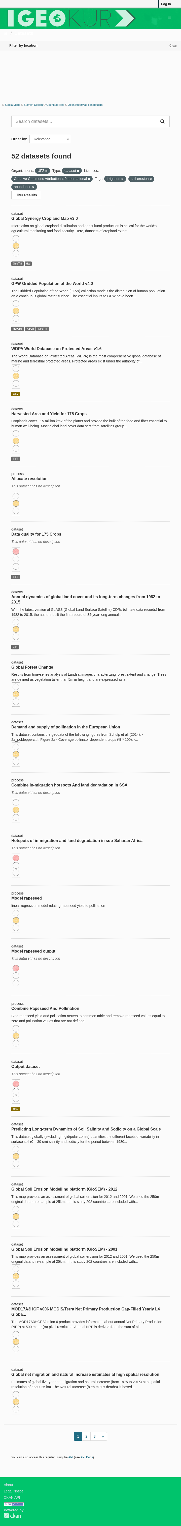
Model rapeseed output (33, 951)
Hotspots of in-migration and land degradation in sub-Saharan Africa (76, 840)
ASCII (30, 328)
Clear (173, 45)
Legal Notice (13, 1491)
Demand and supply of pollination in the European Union (65, 727)
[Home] (6, 33)
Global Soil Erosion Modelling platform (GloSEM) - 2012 (64, 1189)
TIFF (15, 458)
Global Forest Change (32, 667)
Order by (18, 139)
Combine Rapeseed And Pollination (45, 1008)
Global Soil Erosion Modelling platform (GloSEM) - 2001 (64, 1249)
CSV (15, 393)
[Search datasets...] (83, 121)
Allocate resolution (29, 479)
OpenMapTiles (55, 104)
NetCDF (18, 328)
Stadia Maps (12, 104)
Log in (166, 4)
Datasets (23, 33)
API (70, 1457)
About (8, 1485)
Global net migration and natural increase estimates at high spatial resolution (85, 1374)
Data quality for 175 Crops (36, 534)
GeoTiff (17, 263)
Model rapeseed (26, 898)
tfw (28, 263)
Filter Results (26, 195)
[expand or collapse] (169, 17)
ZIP (15, 647)
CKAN (12, 1515)
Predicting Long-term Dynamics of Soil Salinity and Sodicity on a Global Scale (86, 1129)
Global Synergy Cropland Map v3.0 (44, 218)
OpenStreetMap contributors (85, 104)
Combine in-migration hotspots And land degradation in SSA (69, 785)
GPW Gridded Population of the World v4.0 (52, 283)
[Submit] (163, 121)
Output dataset (25, 1066)
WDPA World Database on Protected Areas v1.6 (56, 349)
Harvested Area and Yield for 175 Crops (49, 414)
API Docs (87, 1457)
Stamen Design (33, 104)
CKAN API (12, 1497)
